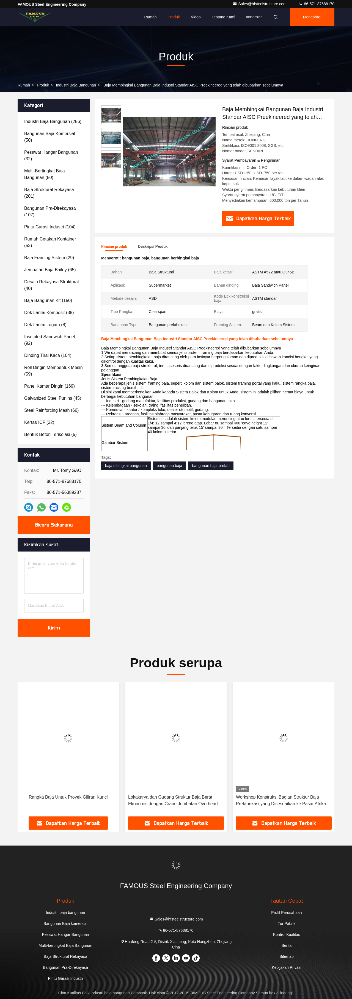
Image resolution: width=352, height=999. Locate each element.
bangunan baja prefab (210, 465)
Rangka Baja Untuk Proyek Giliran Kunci (68, 797)
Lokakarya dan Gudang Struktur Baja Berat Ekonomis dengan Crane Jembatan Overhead (173, 800)
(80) (44, 174)
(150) (48, 300)
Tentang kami (223, 17)
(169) (49, 386)
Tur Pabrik (286, 923)
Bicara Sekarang (54, 525)
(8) (45, 324)
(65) (50, 269)
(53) (50, 242)
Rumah (150, 17)
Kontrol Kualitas (286, 934)
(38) (49, 312)
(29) (49, 257)
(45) (52, 398)
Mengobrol (312, 17)
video (196, 17)
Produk (174, 17)
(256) (52, 121)
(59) (53, 370)
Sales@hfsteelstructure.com (260, 4)
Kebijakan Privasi (286, 967)
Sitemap (286, 956)
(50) (49, 136)
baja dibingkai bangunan (126, 465)
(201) (49, 192)
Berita (287, 945)
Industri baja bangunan (76, 85)
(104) (50, 227)
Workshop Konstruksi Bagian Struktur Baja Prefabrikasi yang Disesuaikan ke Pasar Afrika (281, 800)
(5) (50, 434)
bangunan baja (169, 465)
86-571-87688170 (316, 4)
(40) (51, 285)
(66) (51, 410)
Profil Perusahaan (286, 912)
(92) (49, 340)
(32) (51, 155)
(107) (50, 211)
